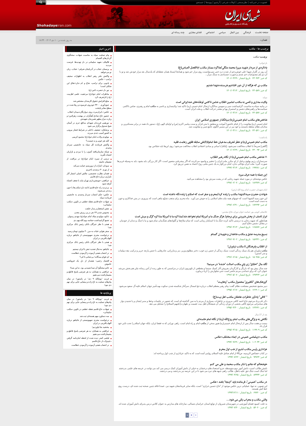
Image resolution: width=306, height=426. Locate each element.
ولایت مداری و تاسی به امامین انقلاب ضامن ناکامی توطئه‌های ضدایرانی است (221, 102)
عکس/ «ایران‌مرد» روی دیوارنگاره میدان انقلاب (88, 112)
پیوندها (209, 2)
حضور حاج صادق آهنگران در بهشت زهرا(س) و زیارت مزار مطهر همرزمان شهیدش (89, 117)
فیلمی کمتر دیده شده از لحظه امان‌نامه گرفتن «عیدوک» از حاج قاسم (89, 339)
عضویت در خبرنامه (258, 2)
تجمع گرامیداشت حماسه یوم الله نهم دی (91, 220)
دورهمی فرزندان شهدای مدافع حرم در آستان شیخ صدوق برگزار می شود (89, 124)
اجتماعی (210, 32)
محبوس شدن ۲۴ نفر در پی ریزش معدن (91, 212)
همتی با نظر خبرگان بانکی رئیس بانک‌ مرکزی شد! (89, 225)
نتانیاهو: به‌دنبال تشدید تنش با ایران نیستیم (91, 249)
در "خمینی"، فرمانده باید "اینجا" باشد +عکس (238, 382)
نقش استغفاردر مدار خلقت (97, 209)
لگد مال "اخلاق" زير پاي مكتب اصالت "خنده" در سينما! (237, 264)
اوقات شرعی (228, 2)
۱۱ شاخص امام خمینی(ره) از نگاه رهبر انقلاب (238, 157)
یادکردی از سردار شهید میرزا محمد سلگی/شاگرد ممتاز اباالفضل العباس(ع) (222, 67)
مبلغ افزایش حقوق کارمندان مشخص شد (91, 101)
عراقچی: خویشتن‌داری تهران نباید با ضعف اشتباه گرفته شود (89, 182)
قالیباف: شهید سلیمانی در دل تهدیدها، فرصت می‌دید (89, 63)
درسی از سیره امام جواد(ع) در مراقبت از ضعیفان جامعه (89, 160)
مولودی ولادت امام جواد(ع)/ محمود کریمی (90, 137)
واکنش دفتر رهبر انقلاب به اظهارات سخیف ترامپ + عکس (89, 77)
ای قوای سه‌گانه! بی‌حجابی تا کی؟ (94, 257)
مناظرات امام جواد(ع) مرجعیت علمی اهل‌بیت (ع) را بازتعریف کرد (89, 95)
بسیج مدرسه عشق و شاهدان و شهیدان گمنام (239, 234)
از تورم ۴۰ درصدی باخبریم (97, 170)
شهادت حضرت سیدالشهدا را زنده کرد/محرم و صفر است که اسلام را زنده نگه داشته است (215, 194)
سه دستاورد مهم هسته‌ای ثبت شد (94, 316)
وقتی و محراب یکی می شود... (246, 399)
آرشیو (217, 2)
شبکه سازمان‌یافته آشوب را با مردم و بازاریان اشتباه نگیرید (89, 153)
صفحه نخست (261, 32)
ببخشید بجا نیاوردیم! (100, 327)
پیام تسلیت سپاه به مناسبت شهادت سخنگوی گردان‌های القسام (89, 56)
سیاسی (222, 32)
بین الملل (234, 32)
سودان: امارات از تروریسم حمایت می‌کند (91, 166)
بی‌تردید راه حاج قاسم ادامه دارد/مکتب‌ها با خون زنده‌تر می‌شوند (89, 189)
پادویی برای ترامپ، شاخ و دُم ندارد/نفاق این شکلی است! (89, 84)
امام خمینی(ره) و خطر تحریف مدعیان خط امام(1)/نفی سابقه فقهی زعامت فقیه (220, 142)
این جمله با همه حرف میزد (252, 174)
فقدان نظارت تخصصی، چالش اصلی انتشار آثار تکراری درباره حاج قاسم (89, 175)
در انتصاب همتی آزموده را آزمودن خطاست (90, 253)
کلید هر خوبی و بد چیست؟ (97, 141)
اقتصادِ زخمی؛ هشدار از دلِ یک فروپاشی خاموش (89, 262)
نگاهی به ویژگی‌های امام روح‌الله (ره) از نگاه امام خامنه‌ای (232, 319)
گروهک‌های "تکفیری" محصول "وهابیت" (242, 282)
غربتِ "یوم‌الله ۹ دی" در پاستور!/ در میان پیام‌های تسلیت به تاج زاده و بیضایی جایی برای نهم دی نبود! (89, 282)
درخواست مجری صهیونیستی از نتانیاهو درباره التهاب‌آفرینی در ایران (89, 236)
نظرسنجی (242, 2)
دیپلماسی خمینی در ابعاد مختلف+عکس (241, 337)
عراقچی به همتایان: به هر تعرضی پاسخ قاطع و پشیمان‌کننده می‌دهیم (89, 273)
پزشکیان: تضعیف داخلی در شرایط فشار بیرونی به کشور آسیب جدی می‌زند (89, 131)
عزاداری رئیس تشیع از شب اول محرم (243, 349)
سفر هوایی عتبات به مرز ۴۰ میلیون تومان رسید (88, 231)
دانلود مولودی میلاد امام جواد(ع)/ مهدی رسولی (88, 216)
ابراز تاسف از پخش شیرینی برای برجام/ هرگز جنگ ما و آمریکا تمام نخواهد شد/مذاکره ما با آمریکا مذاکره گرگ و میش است (201, 216)
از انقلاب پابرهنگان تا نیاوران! (247, 246)
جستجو (199, 2)
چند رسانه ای (177, 32)
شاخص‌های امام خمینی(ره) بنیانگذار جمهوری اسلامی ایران (231, 120)
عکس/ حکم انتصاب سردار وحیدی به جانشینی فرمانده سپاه (89, 196)
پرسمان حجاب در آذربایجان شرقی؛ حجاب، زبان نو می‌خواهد (89, 70)
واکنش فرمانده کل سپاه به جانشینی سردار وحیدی (89, 146)
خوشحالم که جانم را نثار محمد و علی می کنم (238, 364)
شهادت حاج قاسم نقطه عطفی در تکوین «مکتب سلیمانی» (89, 203)
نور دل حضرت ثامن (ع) (99, 90)
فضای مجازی (195, 32)
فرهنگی (247, 32)
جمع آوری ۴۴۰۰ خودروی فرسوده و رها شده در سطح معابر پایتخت (89, 106)
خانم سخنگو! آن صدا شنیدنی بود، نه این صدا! (89, 268)
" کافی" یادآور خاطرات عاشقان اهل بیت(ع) (240, 297)
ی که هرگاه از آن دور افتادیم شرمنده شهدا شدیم (236, 85)
